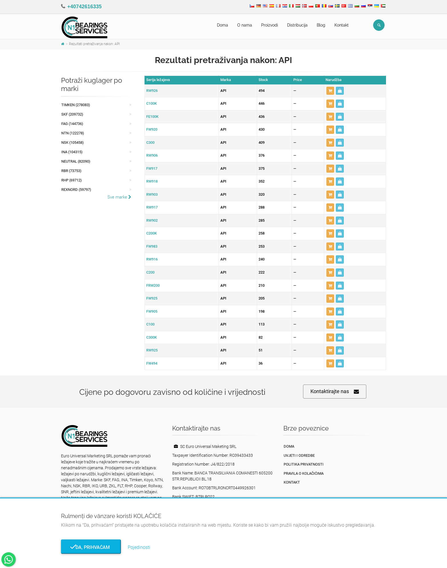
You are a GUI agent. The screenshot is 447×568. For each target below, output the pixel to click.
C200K (151, 233)
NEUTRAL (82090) (75, 161)
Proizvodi (269, 25)
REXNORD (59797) (76, 189)
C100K (151, 103)
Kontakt (341, 25)
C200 (150, 272)
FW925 (151, 298)
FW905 (151, 311)
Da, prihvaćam (91, 547)
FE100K (152, 116)
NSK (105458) (72, 142)
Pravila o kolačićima (304, 473)
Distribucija (297, 25)
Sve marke (119, 197)
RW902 (152, 220)
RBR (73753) (71, 171)
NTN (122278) (72, 133)
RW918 (152, 181)
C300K (151, 337)
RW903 (152, 194)
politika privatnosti (304, 464)
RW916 (152, 259)
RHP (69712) (71, 180)
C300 (150, 142)
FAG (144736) (72, 124)
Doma (222, 25)
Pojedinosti (139, 547)
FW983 (151, 246)
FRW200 (153, 285)
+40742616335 (84, 6)
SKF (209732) (72, 114)
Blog (321, 25)
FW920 (151, 129)
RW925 (152, 350)
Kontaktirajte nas (334, 391)
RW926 (152, 90)
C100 (150, 324)
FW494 (151, 363)
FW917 (151, 168)
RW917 (152, 207)
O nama (244, 25)
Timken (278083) (75, 105)
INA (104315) (72, 152)
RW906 (152, 155)
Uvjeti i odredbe (299, 455)
